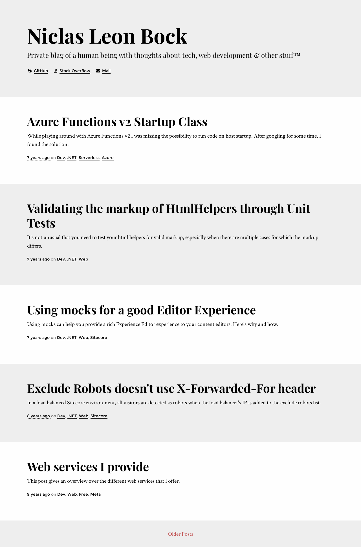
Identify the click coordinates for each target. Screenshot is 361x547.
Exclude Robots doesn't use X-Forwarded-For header (171, 388)
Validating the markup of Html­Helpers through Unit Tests (168, 215)
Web (83, 259)
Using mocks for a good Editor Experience (141, 309)
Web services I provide (88, 466)
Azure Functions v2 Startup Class (117, 121)
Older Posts (180, 533)
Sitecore (98, 337)
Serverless (89, 157)
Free (83, 494)
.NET (71, 157)
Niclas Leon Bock (107, 35)
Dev (61, 157)
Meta (95, 494)
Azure (108, 157)
